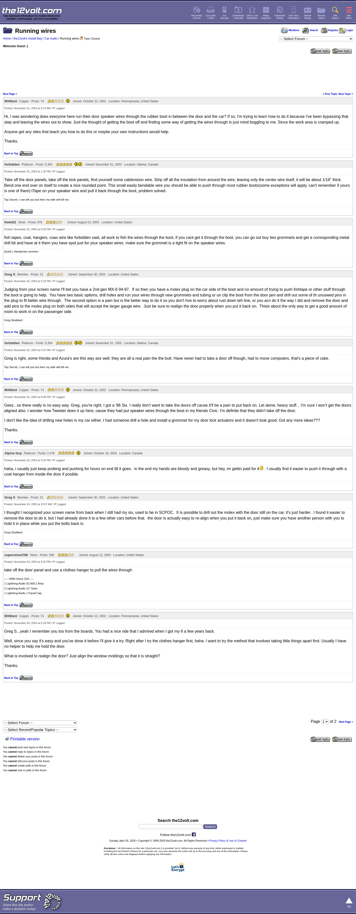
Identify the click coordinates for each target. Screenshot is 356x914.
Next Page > (10, 94)
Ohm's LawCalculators (252, 16)
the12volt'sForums (196, 16)
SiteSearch (335, 16)
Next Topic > (345, 94)
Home (7, 38)
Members (290, 30)
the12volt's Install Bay (27, 38)
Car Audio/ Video (211, 16)
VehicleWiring (307, 16)
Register (329, 30)
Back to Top (11, 153)
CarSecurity (224, 16)
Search (310, 30)
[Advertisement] (178, 72)
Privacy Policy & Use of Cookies (228, 840)
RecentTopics (321, 16)
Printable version (25, 739)
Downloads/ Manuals (238, 16)
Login (346, 30)
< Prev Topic (330, 94)
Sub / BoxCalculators (294, 16)
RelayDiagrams (266, 16)
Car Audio (51, 38)
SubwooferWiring (280, 16)
